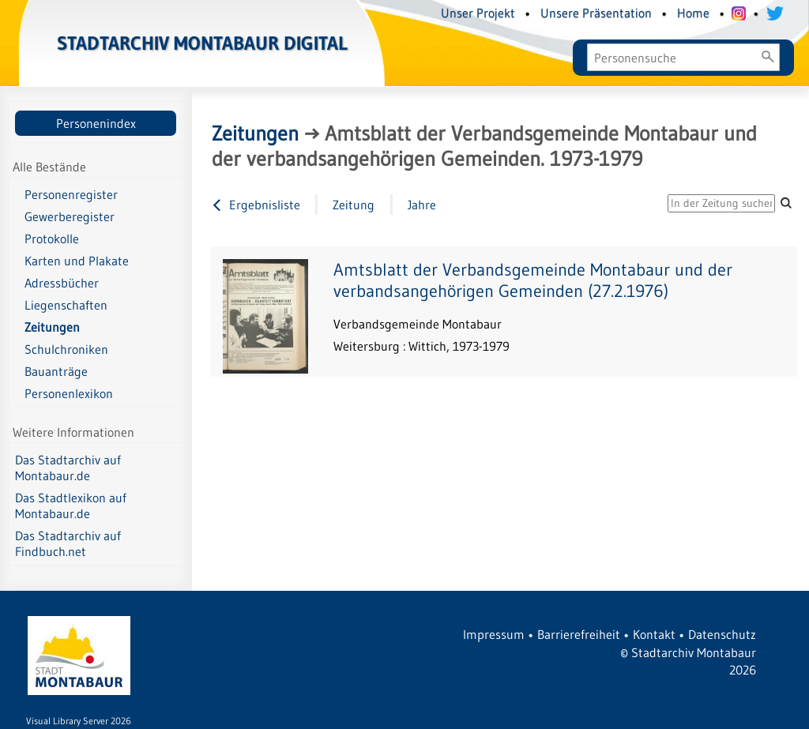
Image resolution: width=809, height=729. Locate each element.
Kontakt (654, 634)
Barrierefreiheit (578, 634)
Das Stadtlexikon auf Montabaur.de (70, 505)
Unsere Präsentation (596, 13)
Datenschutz (722, 634)
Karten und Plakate (76, 261)
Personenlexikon (68, 393)
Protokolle (51, 238)
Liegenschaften (65, 305)
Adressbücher (61, 283)
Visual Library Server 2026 (78, 721)
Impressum (494, 634)
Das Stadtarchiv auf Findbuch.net (68, 543)
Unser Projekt (478, 13)
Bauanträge (56, 371)
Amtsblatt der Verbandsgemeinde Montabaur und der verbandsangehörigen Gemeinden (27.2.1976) (532, 280)
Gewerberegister (69, 216)
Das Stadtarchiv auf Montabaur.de (68, 467)
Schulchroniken (66, 349)
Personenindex (96, 123)
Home (693, 13)
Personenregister (71, 194)
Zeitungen (52, 327)
